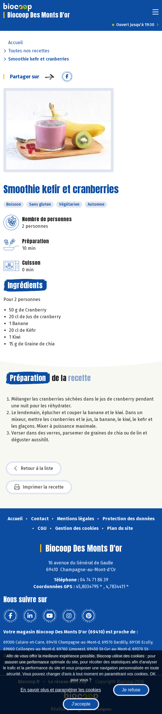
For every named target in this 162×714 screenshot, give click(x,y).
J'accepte (81, 704)
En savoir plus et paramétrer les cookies (60, 689)
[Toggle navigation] (155, 13)
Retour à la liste (33, 468)
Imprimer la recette (39, 487)
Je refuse (131, 689)
